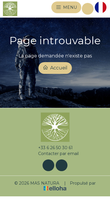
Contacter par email (55, 153)
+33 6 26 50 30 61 (52, 147)
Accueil (55, 68)
